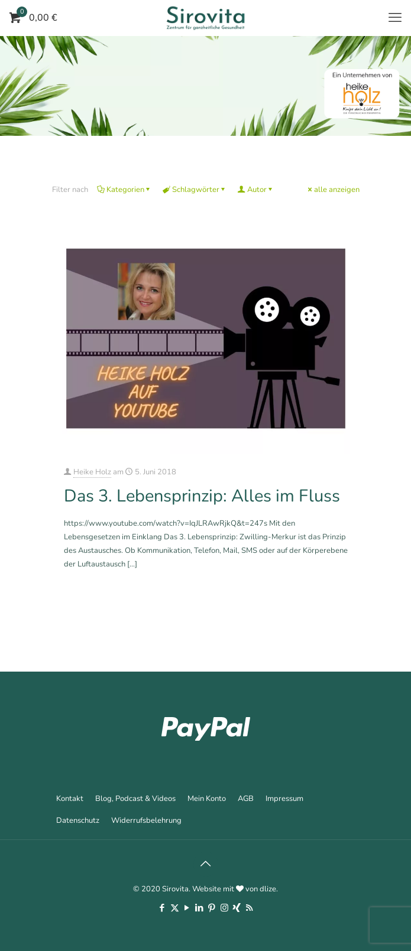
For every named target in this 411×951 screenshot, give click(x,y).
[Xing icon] (236, 908)
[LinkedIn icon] (199, 908)
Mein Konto (206, 798)
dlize (268, 889)
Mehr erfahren (326, 596)
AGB (246, 798)
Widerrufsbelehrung (146, 820)
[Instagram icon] (224, 908)
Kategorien (124, 189)
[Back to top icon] (205, 864)
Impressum (284, 798)
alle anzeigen (333, 189)
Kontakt (69, 798)
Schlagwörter (195, 189)
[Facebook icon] (162, 908)
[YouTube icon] (187, 908)
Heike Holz (92, 472)
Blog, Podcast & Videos (135, 798)
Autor (256, 189)
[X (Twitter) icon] (174, 908)
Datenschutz (77, 820)
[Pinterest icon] (212, 908)
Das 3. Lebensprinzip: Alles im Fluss (202, 495)
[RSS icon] (249, 908)
